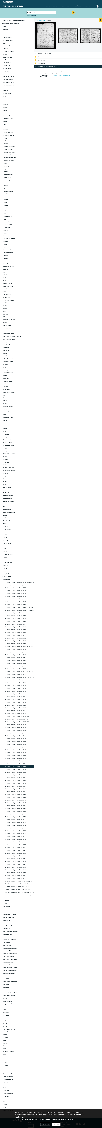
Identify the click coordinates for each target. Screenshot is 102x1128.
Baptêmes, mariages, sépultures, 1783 (15, 853)
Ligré (4, 395)
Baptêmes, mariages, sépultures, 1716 (15, 683)
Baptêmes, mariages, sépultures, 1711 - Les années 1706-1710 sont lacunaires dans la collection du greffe (21, 671)
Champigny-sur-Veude (9, 152)
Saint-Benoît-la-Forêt (8, 926)
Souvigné (5, 1032)
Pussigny (5, 557)
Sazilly (4, 1009)
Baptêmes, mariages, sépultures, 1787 (15, 864)
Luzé (4, 426)
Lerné (4, 384)
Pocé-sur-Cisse (7, 543)
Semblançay (6, 1012)
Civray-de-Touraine (8, 222)
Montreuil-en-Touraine (9, 470)
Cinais (4, 213)
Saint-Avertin (6, 920)
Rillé (4, 898)
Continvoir (6, 230)
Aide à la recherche (32, 15)
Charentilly (6, 166)
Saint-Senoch (6, 990)
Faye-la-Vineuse (7, 294)
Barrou (5, 74)
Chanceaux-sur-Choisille (9, 157)
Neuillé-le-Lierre (7, 498)
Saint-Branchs (6, 928)
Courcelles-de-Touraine (9, 238)
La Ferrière (6, 347)
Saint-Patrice (6, 979)
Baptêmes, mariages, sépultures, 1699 (15, 652)
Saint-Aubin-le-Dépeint (9, 917)
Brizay (4, 124)
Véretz (4, 1107)
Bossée (5, 102)
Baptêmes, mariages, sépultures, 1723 (15, 702)
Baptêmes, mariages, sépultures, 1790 (15, 872)
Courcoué (5, 241)
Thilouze (5, 1046)
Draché (5, 278)
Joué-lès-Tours (7, 325)
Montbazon (6, 462)
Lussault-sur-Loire (8, 417)
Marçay (5, 451)
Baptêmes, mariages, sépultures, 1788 (15, 867)
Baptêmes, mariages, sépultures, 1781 (15, 847)
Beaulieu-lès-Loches (8, 76)
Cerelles (5, 141)
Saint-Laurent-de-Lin (8, 956)
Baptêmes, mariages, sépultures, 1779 (15, 842)
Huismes (5, 317)
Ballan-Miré (6, 71)
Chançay (5, 163)
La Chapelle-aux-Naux (9, 339)
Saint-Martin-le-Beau (8, 962)
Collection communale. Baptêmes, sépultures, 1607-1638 (20, 881)
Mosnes (5, 481)
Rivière (5, 903)
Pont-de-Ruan (6, 546)
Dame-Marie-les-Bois (8, 266)
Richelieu (5, 571)
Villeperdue (6, 1096)
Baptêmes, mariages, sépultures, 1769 (15, 814)
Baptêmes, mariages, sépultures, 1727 (15, 713)
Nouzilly (5, 515)
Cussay (5, 261)
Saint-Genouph (7, 945)
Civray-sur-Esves (7, 224)
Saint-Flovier (6, 942)
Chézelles (5, 199)
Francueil (5, 305)
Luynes (5, 420)
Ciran (4, 219)
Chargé (5, 169)
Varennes (5, 1065)
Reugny (5, 568)
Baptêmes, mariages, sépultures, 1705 (15, 669)
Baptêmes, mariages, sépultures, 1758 (15, 783)
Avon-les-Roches (7, 57)
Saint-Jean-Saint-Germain (10, 953)
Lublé (4, 414)
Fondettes (5, 303)
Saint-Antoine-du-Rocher (9, 914)
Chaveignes (6, 183)
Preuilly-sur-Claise (8, 554)
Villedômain (6, 1087)
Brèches (5, 127)
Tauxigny (5, 1037)
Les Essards (6, 386)
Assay (4, 43)
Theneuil (5, 1043)
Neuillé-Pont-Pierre (8, 495)
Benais (4, 88)
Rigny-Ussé (6, 574)
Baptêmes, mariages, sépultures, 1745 (15, 747)
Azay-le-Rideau (7, 62)
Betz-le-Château (7, 93)
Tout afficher (40, 20)
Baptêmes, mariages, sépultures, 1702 (15, 660)
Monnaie (5, 459)
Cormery (5, 233)
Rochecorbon (6, 906)
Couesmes (5, 236)
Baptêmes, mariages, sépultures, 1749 (15, 758)
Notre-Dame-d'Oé (8, 509)
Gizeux (4, 311)
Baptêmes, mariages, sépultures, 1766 (15, 805)
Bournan (5, 107)
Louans (5, 409)
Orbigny (5, 523)
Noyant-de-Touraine (8, 521)
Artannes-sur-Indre (8, 40)
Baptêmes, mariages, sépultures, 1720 (15, 694)
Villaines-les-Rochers (8, 1079)
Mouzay (5, 484)
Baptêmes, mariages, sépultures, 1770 (15, 817)
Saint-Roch (6, 984)
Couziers (5, 247)
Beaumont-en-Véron (8, 82)
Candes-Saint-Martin (8, 135)
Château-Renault (7, 177)
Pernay (5, 537)
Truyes (4, 1060)
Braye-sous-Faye (7, 116)
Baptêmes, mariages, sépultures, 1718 (15, 688)
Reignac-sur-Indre (8, 562)
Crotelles (5, 255)
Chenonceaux (6, 197)
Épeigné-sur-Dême (8, 286)
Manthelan (6, 434)
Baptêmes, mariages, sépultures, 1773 (15, 825)
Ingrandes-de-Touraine (9, 319)
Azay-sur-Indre (7, 68)
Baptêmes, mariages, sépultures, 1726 (15, 710)
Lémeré (5, 428)
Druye (4, 280)
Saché (4, 912)
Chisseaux (5, 205)
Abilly (4, 26)
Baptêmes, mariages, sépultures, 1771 (15, 819)
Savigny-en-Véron (7, 1001)
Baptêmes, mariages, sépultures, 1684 (15, 615)
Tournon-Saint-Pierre (8, 1051)
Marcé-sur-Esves (7, 442)
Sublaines (5, 1034)
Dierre (4, 272)
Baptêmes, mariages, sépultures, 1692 (15, 638)
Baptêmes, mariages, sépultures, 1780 (15, 845)
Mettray (5, 456)
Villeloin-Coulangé (8, 1093)
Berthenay (5, 90)
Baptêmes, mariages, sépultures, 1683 (15, 613)
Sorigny (5, 1026)
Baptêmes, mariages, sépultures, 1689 (15, 629)
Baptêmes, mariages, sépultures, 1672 (15, 588)
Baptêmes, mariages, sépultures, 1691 (15, 635)
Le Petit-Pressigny (8, 381)
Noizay (5, 507)
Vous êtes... (88, 6)
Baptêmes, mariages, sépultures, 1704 (15, 666)
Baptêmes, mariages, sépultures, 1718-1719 (17, 691)
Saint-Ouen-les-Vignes (9, 973)
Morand (5, 479)
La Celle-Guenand (7, 331)
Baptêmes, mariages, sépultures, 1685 (15, 618)
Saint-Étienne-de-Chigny (9, 939)
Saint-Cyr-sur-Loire (8, 934)
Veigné (4, 1068)
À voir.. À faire (77, 6)
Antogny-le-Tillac (7, 37)
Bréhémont (6, 129)
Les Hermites (6, 389)
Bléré (4, 96)
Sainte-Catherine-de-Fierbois (10, 993)
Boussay (5, 110)
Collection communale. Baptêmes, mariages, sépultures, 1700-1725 (21, 895)
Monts (4, 476)
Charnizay (5, 171)
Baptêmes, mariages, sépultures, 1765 (15, 803)
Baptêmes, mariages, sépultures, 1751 (15, 764)
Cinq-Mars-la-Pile (7, 216)
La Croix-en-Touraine (8, 345)
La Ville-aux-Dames (8, 361)
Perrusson (5, 540)
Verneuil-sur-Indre (8, 1074)
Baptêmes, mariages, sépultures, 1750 (15, 761)
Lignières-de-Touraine (9, 392)
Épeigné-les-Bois (7, 283)
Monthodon (6, 465)
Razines (5, 560)
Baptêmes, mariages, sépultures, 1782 (15, 850)
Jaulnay (5, 322)
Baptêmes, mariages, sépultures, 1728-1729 (17, 716)
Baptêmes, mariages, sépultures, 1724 (15, 705)
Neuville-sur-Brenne (8, 501)
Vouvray (5, 1104)
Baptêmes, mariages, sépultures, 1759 (15, 786)
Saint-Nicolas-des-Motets (10, 970)
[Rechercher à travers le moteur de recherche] (42, 12)
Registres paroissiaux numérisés (10, 23)
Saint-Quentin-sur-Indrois (10, 981)
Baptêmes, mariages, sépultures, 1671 (15, 585)
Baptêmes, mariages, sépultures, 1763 (15, 797)
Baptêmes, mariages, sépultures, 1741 (15, 736)
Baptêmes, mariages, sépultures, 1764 (15, 800)
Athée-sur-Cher (7, 46)
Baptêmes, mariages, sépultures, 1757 (15, 780)
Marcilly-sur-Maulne (8, 437)
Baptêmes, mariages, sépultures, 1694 (15, 643)
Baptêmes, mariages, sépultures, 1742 (15, 738)
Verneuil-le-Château (8, 1071)
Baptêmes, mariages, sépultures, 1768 (15, 811)
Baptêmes (67, 75)
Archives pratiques (52, 6)
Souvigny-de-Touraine (9, 1029)
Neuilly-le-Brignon (8, 493)
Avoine (5, 54)
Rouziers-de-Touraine (9, 909)
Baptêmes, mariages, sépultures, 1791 (15, 875)
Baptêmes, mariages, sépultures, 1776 (15, 833)
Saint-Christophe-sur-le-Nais (10, 931)
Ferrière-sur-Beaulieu (8, 300)
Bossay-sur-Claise (7, 99)
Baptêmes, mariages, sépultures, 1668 (15, 604)
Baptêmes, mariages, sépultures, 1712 (15, 674)
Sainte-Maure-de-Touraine (10, 995)
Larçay (4, 367)
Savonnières (6, 1006)
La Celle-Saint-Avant (8, 333)
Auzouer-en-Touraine (8, 51)
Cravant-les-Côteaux (8, 250)
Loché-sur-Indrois (8, 406)
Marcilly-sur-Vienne (8, 440)
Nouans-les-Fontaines (9, 512)
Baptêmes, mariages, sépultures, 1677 (15, 602)
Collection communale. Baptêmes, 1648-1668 (17, 884)
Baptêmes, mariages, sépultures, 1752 (15, 766)
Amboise (5, 32)
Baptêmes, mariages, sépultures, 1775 (15, 831)
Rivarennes (6, 900)
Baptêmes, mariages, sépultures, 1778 (15, 839)
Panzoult (5, 526)
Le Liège (5, 375)
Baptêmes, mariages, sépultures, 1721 (15, 696)
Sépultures (55, 75)
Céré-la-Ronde (7, 264)
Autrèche (5, 48)
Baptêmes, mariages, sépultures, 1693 (15, 641)
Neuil (4, 490)
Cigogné (5, 210)
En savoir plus (45, 1124)
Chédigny (5, 185)
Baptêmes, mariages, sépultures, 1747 (15, 752)
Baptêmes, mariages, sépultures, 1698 (15, 649)
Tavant (5, 1040)
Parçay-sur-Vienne (8, 532)
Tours (4, 1054)
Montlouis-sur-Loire (8, 467)
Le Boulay (5, 370)
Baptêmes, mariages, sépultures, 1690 (15, 632)
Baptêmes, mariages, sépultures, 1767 (15, 808)
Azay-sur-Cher (7, 65)
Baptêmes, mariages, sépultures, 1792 (15, 878)
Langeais (5, 364)
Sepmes (5, 1018)
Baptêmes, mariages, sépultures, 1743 (15, 741)
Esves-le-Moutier (7, 289)
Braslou (5, 113)
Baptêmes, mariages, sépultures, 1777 (15, 836)
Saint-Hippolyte (7, 951)
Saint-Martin (7, 579)
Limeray (5, 400)
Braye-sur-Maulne (8, 118)
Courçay (5, 244)
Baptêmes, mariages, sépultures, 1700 (15, 655)
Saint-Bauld (6, 923)
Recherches (65, 6)
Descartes (5, 269)
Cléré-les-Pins (6, 227)
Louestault (6, 412)
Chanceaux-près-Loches (9, 155)
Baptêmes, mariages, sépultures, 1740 (15, 733)
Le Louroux (6, 378)
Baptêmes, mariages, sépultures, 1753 (15, 769)
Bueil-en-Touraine (8, 132)
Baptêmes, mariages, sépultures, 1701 (15, 657)
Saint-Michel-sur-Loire (9, 965)
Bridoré (5, 121)
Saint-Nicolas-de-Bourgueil (10, 967)
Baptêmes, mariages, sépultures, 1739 (15, 730)
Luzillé (4, 423)
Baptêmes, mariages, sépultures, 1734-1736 (17, 722)
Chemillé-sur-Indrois (8, 194)
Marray (5, 448)
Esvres (4, 291)
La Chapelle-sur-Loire (8, 342)
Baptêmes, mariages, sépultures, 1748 (15, 755)
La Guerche (6, 350)
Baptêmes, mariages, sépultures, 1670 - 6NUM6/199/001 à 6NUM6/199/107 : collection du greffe (21, 582)
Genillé (5, 308)
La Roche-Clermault (8, 356)
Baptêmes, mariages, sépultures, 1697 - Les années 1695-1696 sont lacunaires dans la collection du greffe (21, 646)
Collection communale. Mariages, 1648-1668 (17, 886)
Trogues (5, 1057)
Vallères (5, 1062)
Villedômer (6, 1090)
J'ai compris (56, 1124)
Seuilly (4, 1020)
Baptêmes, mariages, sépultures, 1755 (15, 775)
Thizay (4, 1048)
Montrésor (6, 473)
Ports (4, 548)
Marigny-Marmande (8, 445)
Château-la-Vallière (8, 174)
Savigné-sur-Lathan (8, 1004)
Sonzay (5, 1023)
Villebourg (5, 1085)
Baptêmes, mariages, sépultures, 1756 (15, 777)
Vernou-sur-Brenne (8, 1076)
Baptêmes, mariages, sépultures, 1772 (15, 822)
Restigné (5, 565)
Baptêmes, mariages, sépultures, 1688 (15, 627)
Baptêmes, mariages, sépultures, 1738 (15, 727)
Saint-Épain (6, 937)
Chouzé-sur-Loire (7, 208)
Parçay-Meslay (7, 529)
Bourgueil (5, 104)
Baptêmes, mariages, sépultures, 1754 (15, 772)
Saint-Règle (6, 987)
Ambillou (5, 29)
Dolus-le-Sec (6, 275)
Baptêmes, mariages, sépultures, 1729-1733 (17, 719)
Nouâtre (5, 518)
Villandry (5, 1082)
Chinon (5, 202)
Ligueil (4, 398)
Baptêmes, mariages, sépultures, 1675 (15, 596)
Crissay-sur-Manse (8, 252)
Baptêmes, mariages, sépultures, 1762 (15, 794)
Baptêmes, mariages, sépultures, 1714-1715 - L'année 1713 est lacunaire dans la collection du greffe (21, 677)
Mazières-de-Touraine (9, 453)
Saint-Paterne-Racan (8, 976)
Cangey (5, 138)
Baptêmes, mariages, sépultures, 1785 (15, 858)
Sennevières (6, 1015)
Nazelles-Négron (7, 487)
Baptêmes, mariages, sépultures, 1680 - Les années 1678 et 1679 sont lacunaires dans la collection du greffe (21, 607)
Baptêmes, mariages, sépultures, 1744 (15, 744)
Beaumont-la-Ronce (8, 85)
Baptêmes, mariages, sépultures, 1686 (15, 621)
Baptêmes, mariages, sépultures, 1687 (15, 624)
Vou (4, 1101)
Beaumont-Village (8, 79)
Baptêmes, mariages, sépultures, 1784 (15, 856)
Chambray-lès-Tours (8, 149)
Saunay (5, 998)
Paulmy (5, 534)
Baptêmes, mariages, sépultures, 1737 (15, 724)
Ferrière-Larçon (7, 297)
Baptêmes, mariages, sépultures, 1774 (15, 828)
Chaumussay (6, 180)
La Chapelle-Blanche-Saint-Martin (12, 336)
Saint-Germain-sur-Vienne (10, 948)
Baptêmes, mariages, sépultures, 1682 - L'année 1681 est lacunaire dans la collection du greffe (21, 610)
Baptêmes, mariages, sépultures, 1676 (15, 599)
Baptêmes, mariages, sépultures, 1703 (15, 663)
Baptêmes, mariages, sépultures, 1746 (15, 750)
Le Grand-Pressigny (8, 372)
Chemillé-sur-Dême (8, 191)
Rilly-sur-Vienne (7, 576)
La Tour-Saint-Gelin (8, 359)
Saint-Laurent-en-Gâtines (10, 959)
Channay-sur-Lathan (8, 160)
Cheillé (4, 188)
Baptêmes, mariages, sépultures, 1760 (15, 789)
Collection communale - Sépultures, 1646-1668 (17, 889)
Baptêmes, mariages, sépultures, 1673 (15, 590)
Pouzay (5, 551)
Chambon (5, 143)
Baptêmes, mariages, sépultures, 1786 (15, 861)
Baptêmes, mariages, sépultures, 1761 (15, 791)
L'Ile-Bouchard (7, 328)
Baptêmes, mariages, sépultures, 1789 (15, 870)
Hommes (5, 314)
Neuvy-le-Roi (6, 504)
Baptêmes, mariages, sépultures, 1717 (15, 685)
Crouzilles (5, 258)
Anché (4, 35)
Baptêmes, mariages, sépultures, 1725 (15, 708)
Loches (5, 403)
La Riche (5, 353)
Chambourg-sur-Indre (9, 146)
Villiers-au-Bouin (7, 1099)
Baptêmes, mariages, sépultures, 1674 (15, 593)
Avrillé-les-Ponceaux (8, 60)
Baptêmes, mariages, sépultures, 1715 (15, 680)
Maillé (4, 431)
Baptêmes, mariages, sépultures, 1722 (15, 699)
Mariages (61, 75)
